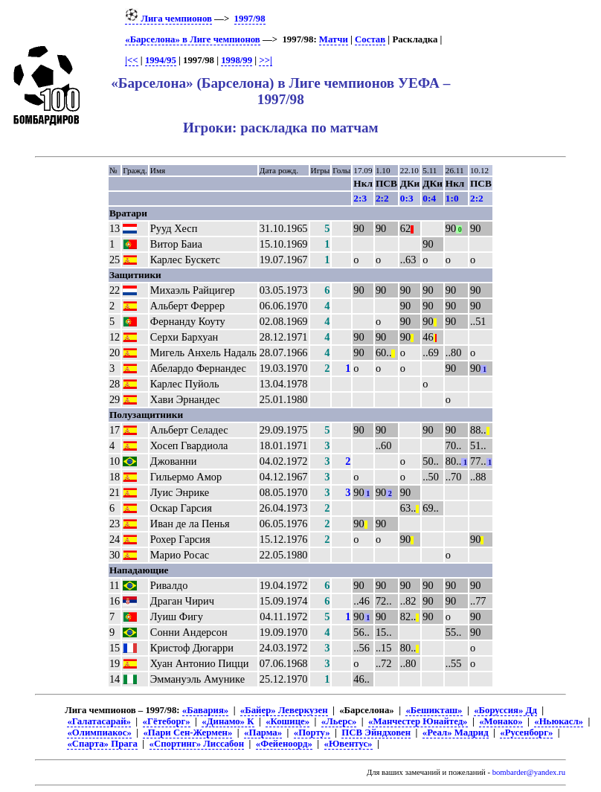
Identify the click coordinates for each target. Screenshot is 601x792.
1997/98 (250, 18)
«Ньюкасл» (558, 721)
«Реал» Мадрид (455, 732)
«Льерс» (339, 721)
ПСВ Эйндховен (376, 732)
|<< (131, 60)
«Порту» (312, 732)
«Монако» (500, 721)
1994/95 (160, 60)
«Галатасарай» (99, 721)
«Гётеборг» (166, 721)
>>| (265, 60)
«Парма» (263, 732)
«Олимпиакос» (99, 732)
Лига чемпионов (168, 18)
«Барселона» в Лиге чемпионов (192, 39)
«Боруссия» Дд (505, 710)
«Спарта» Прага (102, 743)
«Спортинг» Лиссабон (197, 743)
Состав (370, 39)
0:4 (429, 198)
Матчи (333, 39)
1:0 (452, 198)
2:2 (382, 198)
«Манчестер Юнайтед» (418, 721)
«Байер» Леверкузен (284, 710)
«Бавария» (205, 710)
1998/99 (236, 60)
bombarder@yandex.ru (528, 772)
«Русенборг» (526, 732)
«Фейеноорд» (284, 743)
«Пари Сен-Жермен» (187, 732)
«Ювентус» (348, 743)
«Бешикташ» (433, 710)
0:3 (407, 198)
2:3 (360, 198)
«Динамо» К (228, 721)
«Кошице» (287, 721)
